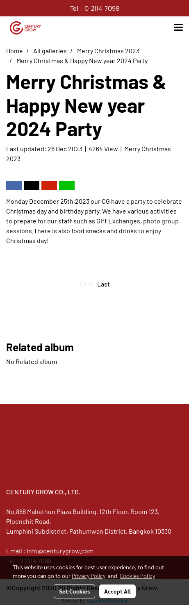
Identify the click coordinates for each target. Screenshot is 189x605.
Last (103, 284)
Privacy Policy (88, 575)
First (86, 284)
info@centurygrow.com (60, 551)
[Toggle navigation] (178, 28)
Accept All (117, 591)
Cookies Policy (137, 575)
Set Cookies (74, 591)
